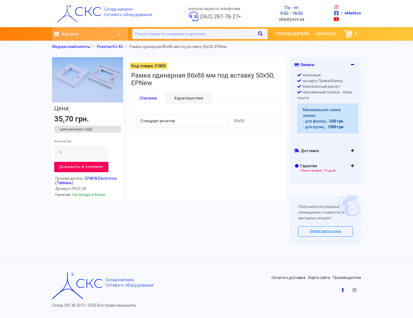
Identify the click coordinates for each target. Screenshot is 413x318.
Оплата (304, 65)
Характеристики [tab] (188, 98)
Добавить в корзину (81, 167)
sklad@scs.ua (291, 19)
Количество (62, 141)
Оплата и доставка (288, 277)
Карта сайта (319, 277)
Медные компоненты (71, 46)
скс (87, 11)
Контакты (326, 34)
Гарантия (315, 168)
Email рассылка (325, 231)
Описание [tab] (148, 98)
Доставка (306, 151)
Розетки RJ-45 (110, 46)
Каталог (87, 34)
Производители (292, 34)
